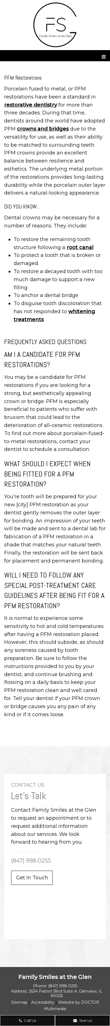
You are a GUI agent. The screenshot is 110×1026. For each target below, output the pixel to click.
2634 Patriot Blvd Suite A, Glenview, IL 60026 (65, 993)
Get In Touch (32, 878)
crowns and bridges (43, 129)
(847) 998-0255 (31, 860)
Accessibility (42, 1002)
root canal (80, 247)
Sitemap (19, 1002)
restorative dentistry (30, 105)
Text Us (82, 1020)
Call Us (27, 1020)
